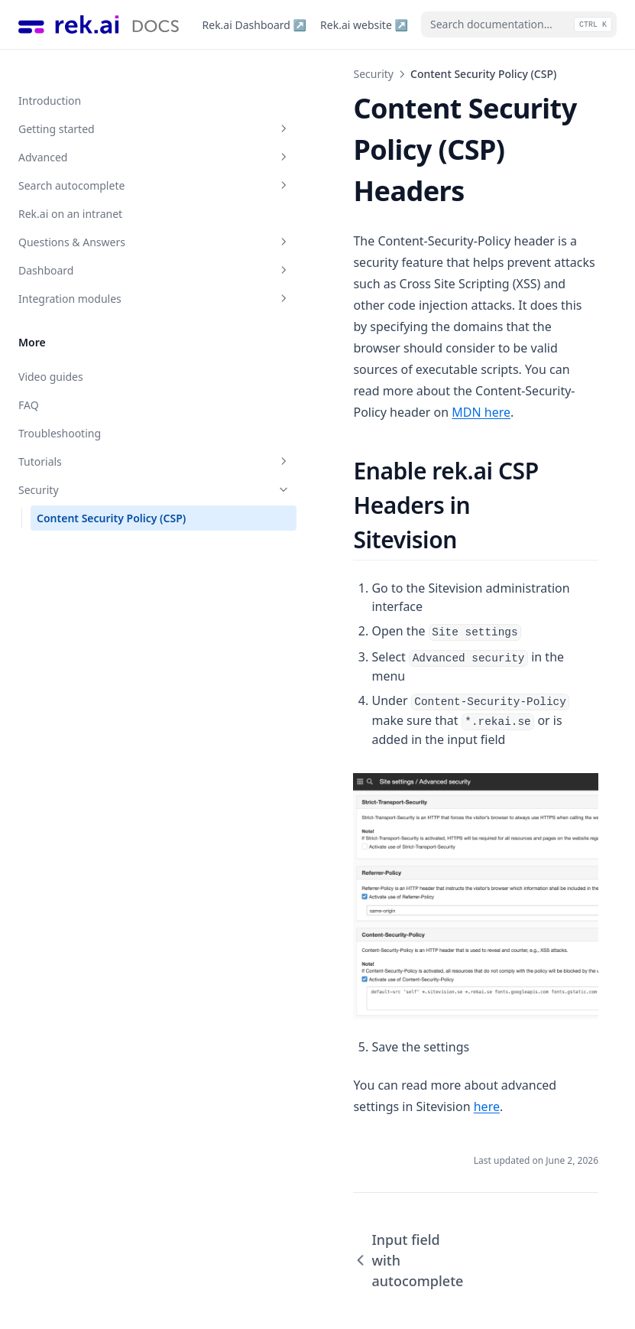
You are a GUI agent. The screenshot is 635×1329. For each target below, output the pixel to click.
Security (94, 463)
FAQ (28, 378)
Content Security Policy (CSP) (97, 499)
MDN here (410, 306)
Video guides (50, 350)
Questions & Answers (94, 215)
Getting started (94, 102)
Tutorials (94, 434)
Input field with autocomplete (292, 1154)
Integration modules (94, 272)
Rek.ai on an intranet (70, 187)
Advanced (94, 130)
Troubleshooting (59, 406)
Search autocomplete (94, 158)
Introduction (49, 74)
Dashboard (94, 243)
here (572, 1010)
